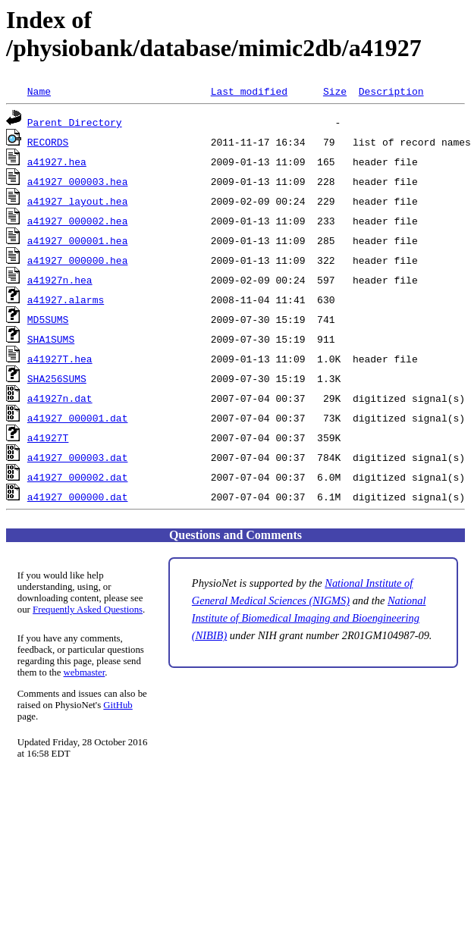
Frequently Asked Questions (88, 609)
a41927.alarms (65, 299)
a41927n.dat (60, 398)
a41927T (48, 437)
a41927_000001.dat (77, 418)
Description (391, 91)
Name (39, 91)
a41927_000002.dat (77, 477)
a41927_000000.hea (77, 260)
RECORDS (48, 142)
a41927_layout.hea (77, 201)
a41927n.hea (60, 280)
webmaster (84, 672)
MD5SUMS (48, 319)
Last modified (249, 91)
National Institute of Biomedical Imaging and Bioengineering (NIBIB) (309, 617)
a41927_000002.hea (77, 220)
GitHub (117, 705)
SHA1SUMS (50, 339)
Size (335, 91)
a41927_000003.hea (77, 181)
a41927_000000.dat (77, 496)
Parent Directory (74, 122)
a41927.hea (56, 161)
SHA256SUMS (56, 378)
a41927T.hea (60, 358)
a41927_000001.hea (77, 240)
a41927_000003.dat (77, 457)
